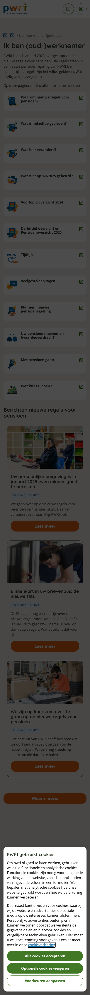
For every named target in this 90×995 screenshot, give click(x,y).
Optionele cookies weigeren (45, 968)
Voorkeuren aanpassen (45, 980)
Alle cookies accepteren (45, 956)
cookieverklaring (41, 944)
